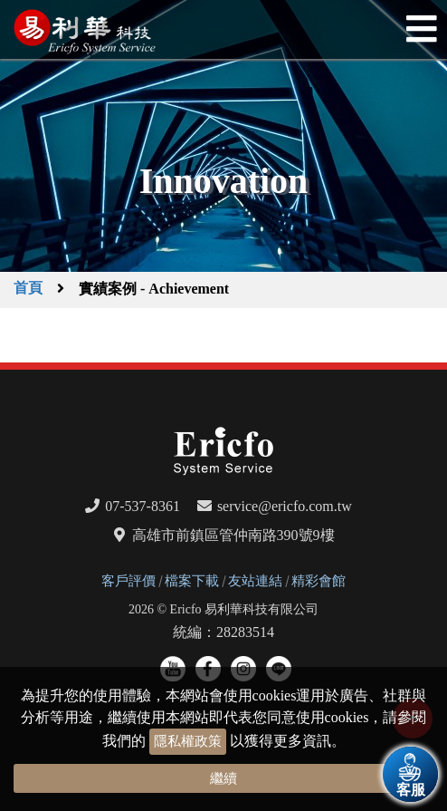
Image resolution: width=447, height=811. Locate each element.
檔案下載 (192, 581)
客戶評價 (128, 581)
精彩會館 (318, 581)
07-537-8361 (142, 506)
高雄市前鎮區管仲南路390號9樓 (233, 535)
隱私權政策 (188, 741)
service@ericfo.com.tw (284, 506)
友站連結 (255, 581)
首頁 (28, 288)
